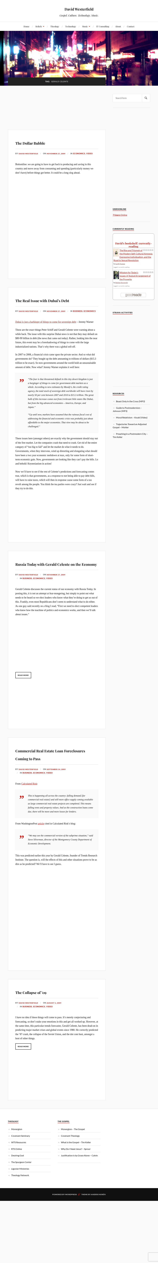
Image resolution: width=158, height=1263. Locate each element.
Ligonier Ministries (20, 1196)
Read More (24, 695)
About (118, 26)
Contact (130, 26)
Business (27, 323)
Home (26, 26)
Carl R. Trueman (120, 264)
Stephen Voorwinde (121, 282)
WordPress (71, 1222)
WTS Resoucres (18, 1169)
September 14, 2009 (58, 796)
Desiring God (17, 1183)
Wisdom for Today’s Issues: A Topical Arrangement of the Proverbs (135, 275)
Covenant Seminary (20, 1163)
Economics (82, 153)
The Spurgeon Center (21, 1189)
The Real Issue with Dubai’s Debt (54, 303)
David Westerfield (79, 8)
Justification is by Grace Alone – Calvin (79, 1183)
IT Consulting (102, 26)
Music (85, 26)
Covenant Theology (70, 1163)
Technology (70, 26)
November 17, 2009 (58, 594)
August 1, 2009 (56, 1030)
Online (120, 215)
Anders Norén (98, 1222)
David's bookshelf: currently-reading (133, 245)
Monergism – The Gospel (73, 1156)
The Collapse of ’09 (42, 1019)
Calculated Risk (29, 811)
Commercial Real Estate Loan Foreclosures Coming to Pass (56, 777)
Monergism (16, 1156)
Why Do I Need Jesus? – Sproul (75, 1176)
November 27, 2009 (58, 153)
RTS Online (16, 1176)
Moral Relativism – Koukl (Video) (131, 417)
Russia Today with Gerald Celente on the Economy (51, 579)
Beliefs (38, 26)
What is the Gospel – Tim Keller (76, 1169)
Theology (54, 26)
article (41, 851)
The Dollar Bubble (41, 142)
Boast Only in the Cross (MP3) (130, 401)
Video (92, 153)
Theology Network (20, 1202)
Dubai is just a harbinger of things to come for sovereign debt (45, 333)
